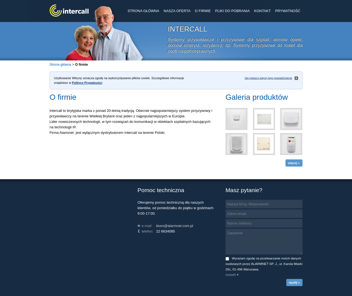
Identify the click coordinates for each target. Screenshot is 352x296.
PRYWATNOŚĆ (288, 11)
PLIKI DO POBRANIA (232, 11)
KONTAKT (262, 11)
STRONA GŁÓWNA (143, 11)
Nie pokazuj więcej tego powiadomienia (268, 77)
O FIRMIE (203, 11)
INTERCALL (69, 10)
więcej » (294, 163)
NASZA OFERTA (177, 11)
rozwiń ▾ (232, 275)
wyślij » (294, 282)
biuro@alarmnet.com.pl (174, 226)
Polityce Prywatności (87, 82)
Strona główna (60, 65)
